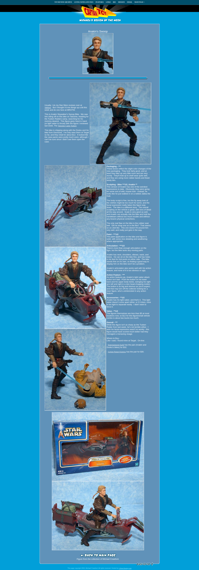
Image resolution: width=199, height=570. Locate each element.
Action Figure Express (117, 352)
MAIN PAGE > (139, 2)
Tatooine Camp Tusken (67, 126)
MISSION (121, 2)
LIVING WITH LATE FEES (83, 2)
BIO (114, 2)
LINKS (108, 2)
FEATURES (100, 2)
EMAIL (129, 2)
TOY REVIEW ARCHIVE (63, 2)
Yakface (48, 107)
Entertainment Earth (116, 345)
